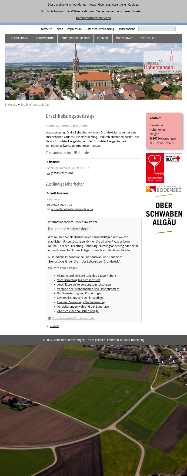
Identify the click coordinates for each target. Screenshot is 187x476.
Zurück (54, 326)
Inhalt (59, 29)
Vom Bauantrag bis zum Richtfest (78, 280)
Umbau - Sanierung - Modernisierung (81, 302)
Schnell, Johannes (57, 193)
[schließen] (183, 17)
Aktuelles (148, 38)
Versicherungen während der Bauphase (83, 307)
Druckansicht (126, 29)
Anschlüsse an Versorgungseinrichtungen (84, 284)
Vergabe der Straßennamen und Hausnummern (88, 289)
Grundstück (111, 261)
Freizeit (102, 38)
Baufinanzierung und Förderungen (79, 293)
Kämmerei (53, 162)
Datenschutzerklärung (99, 29)
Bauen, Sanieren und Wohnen (67, 125)
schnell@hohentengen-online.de (72, 209)
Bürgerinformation (75, 38)
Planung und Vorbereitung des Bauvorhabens (86, 276)
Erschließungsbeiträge (35, 105)
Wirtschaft (124, 38)
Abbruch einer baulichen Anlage (78, 311)
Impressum (74, 29)
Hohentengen (18, 38)
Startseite (46, 29)
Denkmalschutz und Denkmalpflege (80, 298)
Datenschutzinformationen (93, 18)
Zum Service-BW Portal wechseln (73, 318)
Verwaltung (45, 38)
